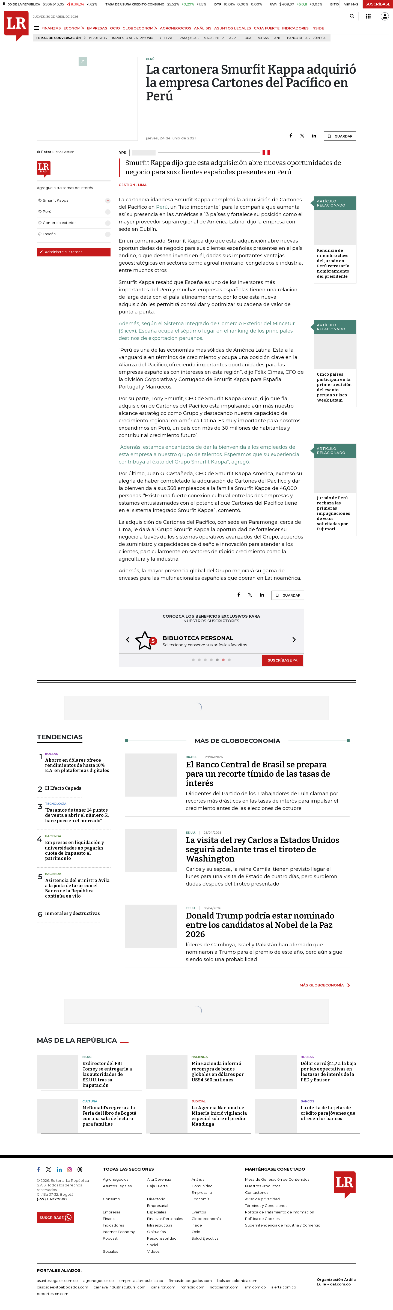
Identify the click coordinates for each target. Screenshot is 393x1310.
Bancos (307, 1101)
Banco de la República (306, 38)
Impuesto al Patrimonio (132, 38)
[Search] (352, 16)
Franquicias (188, 38)
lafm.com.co (255, 1287)
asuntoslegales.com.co (57, 1280)
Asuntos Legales (117, 1186)
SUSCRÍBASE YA (282, 660)
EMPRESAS (97, 28)
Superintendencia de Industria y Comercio (282, 1225)
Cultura (89, 1101)
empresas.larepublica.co (141, 1280)
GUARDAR (340, 136)
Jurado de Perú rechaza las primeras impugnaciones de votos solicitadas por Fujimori (333, 513)
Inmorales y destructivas (72, 913)
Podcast (110, 1238)
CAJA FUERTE (266, 28)
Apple (234, 38)
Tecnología (55, 804)
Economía (201, 1199)
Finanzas (110, 1218)
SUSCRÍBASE (377, 4)
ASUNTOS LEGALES (232, 28)
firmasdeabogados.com (190, 1280)
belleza (165, 38)
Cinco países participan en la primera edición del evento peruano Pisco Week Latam (334, 387)
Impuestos (98, 38)
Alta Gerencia (159, 1179)
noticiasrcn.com (224, 1287)
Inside (197, 1225)
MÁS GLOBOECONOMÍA (322, 985)
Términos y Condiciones (266, 1205)
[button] (126, 640)
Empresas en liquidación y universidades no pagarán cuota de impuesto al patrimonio (74, 850)
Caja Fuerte (157, 1186)
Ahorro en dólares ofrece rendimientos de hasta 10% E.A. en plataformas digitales (77, 765)
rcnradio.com (192, 1287)
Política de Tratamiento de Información (279, 1212)
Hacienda (53, 836)
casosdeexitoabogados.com (62, 1287)
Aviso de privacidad (262, 1199)
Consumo (111, 1199)
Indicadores (113, 1225)
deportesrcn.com (52, 1293)
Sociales (110, 1251)
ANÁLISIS (203, 28)
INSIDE (317, 28)
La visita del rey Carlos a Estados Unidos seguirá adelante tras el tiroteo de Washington (262, 849)
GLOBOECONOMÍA (140, 28)
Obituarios (156, 1232)
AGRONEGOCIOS (175, 28)
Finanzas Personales (165, 1218)
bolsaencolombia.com (237, 1280)
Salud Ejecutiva (205, 1238)
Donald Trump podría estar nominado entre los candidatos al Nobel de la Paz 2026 (260, 925)
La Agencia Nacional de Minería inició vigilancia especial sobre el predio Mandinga (219, 1116)
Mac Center (214, 38)
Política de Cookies (262, 1218)
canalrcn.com (163, 1287)
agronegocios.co (98, 1280)
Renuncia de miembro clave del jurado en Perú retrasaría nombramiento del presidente (333, 263)
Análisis (198, 1179)
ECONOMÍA (74, 28)
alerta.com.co (283, 1287)
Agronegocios (115, 1179)
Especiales (156, 1212)
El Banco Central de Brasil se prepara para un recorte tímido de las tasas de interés (258, 774)
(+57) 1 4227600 (52, 1199)
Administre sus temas (61, 252)
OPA (248, 38)
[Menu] (37, 28)
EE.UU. (87, 1057)
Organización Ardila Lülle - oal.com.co (336, 1281)
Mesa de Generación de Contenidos (277, 1179)
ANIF (278, 38)
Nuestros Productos (262, 1186)
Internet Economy (119, 1232)
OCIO (115, 28)
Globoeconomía (206, 1218)
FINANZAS (51, 28)
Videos (153, 1251)
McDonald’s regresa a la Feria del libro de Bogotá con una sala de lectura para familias (109, 1116)
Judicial (199, 1101)
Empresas (111, 1212)
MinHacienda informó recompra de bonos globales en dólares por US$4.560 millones (218, 1071)
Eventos (199, 1212)
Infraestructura (159, 1225)
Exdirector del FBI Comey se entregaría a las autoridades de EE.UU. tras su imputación (107, 1074)
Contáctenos (256, 1192)
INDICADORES (295, 28)
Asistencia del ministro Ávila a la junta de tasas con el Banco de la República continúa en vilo (77, 888)
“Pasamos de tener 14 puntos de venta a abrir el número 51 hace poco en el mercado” (77, 815)
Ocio (196, 1232)
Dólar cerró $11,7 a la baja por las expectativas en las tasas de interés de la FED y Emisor (328, 1071)
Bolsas (263, 38)
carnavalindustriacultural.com (119, 1287)
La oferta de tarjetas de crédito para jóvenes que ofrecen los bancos (328, 1113)
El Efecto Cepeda (63, 788)
